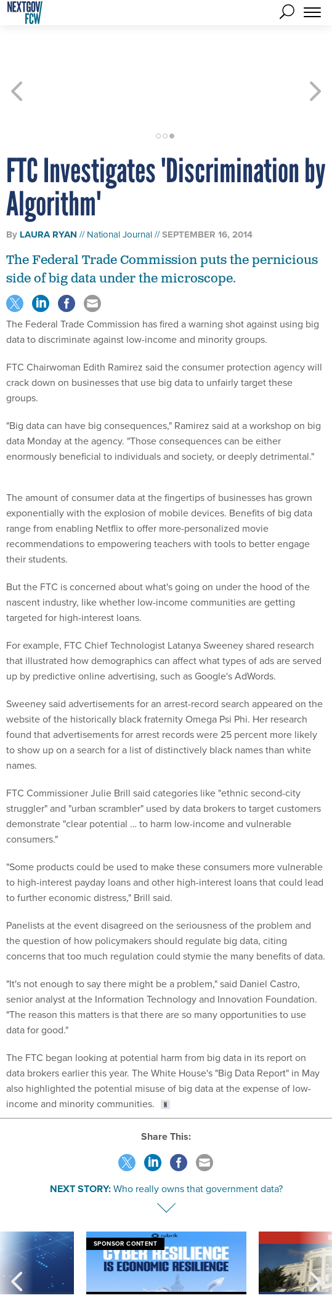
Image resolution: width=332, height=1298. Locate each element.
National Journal (119, 190)
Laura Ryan (48, 190)
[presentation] (16, 1233)
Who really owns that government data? (198, 1144)
